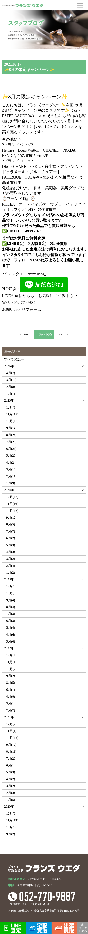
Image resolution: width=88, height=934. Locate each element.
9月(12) (11, 517)
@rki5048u (33, 231)
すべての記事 (14, 359)
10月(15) (12, 737)
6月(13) (11, 765)
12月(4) (11, 586)
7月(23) (11, 442)
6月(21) (11, 448)
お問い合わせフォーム (21, 309)
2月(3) (10, 793)
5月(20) (11, 455)
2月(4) (10, 565)
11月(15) (12, 414)
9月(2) (10, 676)
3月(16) (11, 469)
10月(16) (12, 510)
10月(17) (12, 421)
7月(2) (10, 531)
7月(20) (11, 758)
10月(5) (11, 593)
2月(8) (10, 387)
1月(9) (10, 483)
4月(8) (10, 696)
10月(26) (12, 827)
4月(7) (10, 373)
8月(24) (11, 435)
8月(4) (10, 607)
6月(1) (10, 689)
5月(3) (10, 545)
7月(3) (10, 614)
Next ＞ (63, 334)
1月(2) (10, 572)
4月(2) (10, 779)
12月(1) (11, 407)
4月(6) (10, 634)
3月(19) (11, 380)
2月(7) (10, 710)
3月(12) (11, 703)
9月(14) (11, 428)
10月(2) (11, 669)
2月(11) (11, 476)
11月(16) (12, 503)
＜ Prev (24, 334)
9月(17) (11, 744)
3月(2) (10, 558)
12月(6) (11, 813)
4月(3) (10, 552)
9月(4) (10, 600)
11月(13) (12, 820)
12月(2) (11, 724)
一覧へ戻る (44, 334)
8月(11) (11, 751)
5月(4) (10, 627)
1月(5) (10, 799)
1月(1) (10, 393)
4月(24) (11, 462)
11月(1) (11, 662)
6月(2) (10, 538)
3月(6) (10, 641)
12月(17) (12, 497)
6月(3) (10, 621)
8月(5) (10, 524)
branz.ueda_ (36, 274)
